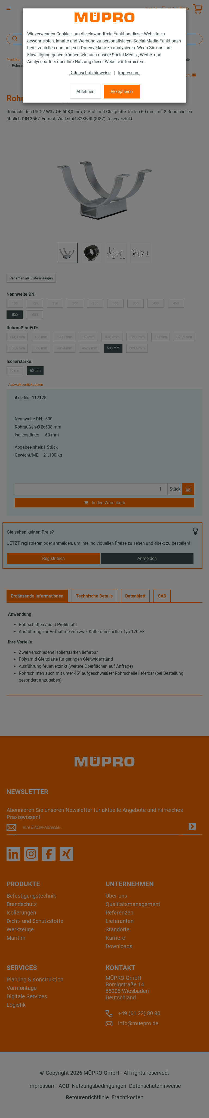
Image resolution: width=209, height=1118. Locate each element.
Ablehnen (85, 91)
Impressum (129, 72)
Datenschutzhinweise (89, 72)
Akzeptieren (121, 91)
